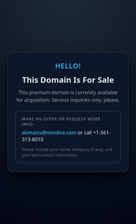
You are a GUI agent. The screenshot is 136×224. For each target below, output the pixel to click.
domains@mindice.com (50, 132)
